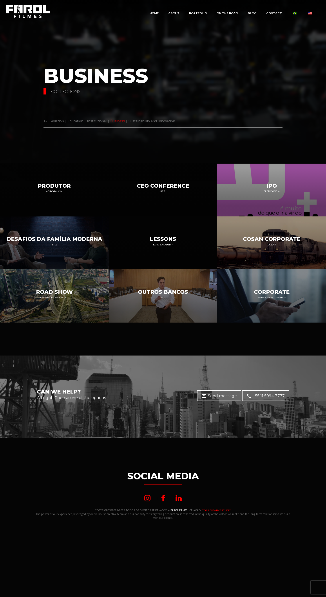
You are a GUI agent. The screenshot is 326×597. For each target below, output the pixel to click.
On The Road (227, 13)
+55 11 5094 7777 (265, 435)
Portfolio (198, 13)
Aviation (58, 121)
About (173, 13)
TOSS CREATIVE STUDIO (216, 550)
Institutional (104, 121)
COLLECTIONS (70, 91)
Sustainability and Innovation (168, 121)
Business (128, 121)
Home (154, 13)
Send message (218, 435)
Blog (252, 13)
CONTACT (274, 13)
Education (79, 121)
